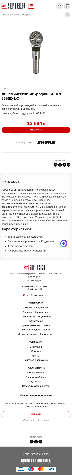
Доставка (36, 381)
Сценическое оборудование (36, 316)
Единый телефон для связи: (34, 288)
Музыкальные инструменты (36, 325)
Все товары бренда (25, 142)
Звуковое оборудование (36, 307)
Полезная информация (36, 360)
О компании (36, 346)
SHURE (5, 89)
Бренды (36, 355)
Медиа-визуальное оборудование (36, 334)
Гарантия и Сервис (36, 377)
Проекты (36, 351)
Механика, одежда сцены (36, 329)
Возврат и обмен (36, 372)
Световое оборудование (36, 312)
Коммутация (36, 321)
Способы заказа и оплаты (36, 386)
